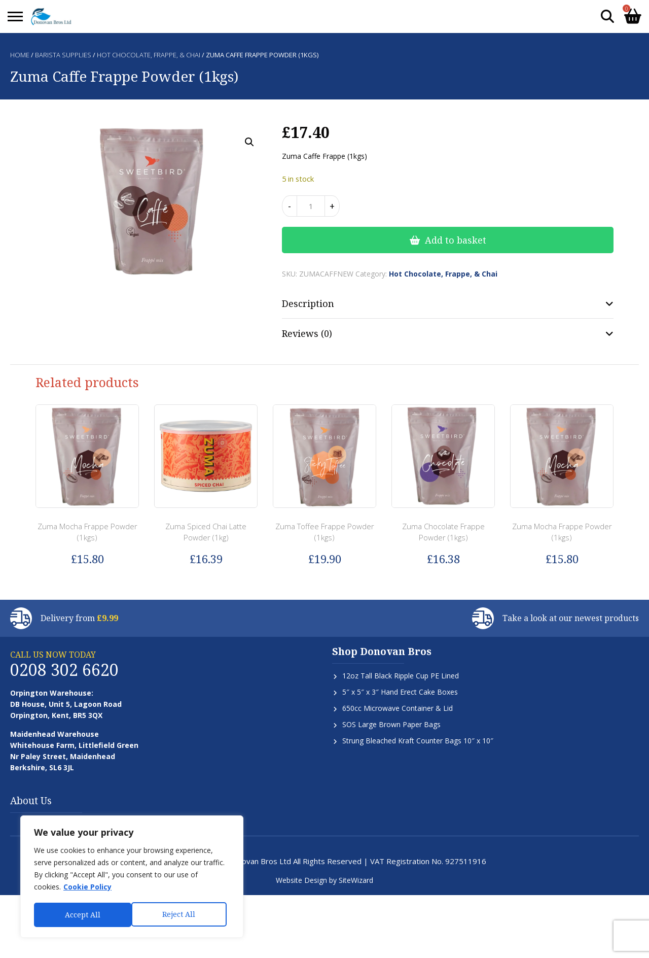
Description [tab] (308, 303)
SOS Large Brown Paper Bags (391, 724)
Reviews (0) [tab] (307, 333)
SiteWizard (356, 880)
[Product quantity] (310, 206)
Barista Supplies (63, 54)
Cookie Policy (87, 888)
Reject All (81, 914)
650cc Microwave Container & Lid (397, 708)
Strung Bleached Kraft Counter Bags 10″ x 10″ (417, 740)
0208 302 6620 (64, 669)
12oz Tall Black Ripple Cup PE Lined (400, 675)
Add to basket (455, 240)
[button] (249, 142)
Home (19, 54)
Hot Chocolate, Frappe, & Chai (148, 54)
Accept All (181, 914)
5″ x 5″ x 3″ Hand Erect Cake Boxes (400, 692)
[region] (131, 877)
